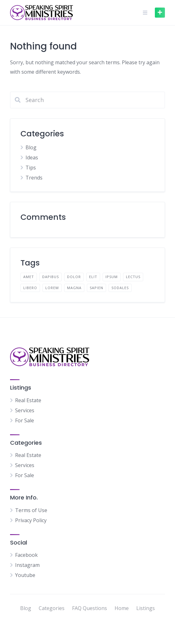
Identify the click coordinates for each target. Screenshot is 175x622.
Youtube (25, 575)
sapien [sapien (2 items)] (96, 287)
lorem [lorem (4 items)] (52, 287)
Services (24, 410)
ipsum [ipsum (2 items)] (111, 276)
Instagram (27, 565)
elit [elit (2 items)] (93, 276)
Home (122, 608)
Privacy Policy (31, 520)
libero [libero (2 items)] (30, 287)
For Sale (24, 420)
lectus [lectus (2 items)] (133, 276)
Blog (31, 147)
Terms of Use (31, 510)
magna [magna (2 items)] (74, 287)
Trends (33, 177)
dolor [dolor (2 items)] (74, 276)
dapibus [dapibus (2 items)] (50, 276)
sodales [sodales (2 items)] (120, 287)
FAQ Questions (89, 608)
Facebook (26, 554)
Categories (52, 608)
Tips (30, 167)
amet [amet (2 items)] (28, 276)
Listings (145, 608)
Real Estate (28, 400)
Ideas (31, 157)
